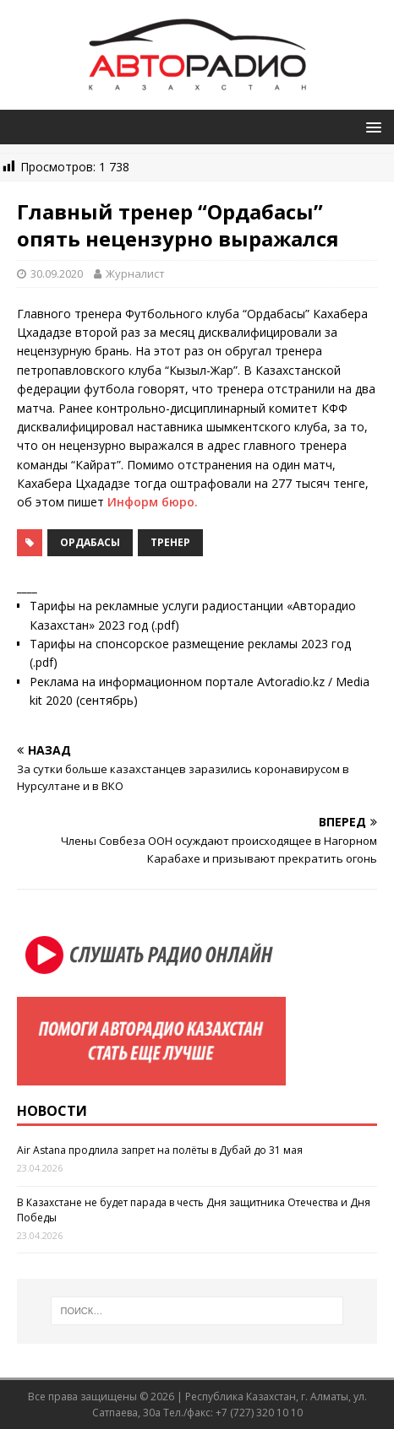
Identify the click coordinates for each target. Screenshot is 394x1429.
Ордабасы (90, 542)
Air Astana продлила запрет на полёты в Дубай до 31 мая (160, 1150)
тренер (170, 542)
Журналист (135, 273)
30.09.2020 (56, 273)
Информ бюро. (152, 502)
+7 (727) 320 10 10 (259, 1412)
